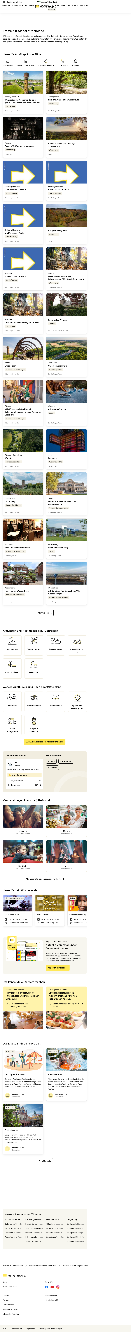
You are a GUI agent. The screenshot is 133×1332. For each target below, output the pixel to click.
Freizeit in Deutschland (13, 1265)
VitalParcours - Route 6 (15, 276)
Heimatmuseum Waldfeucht (17, 547)
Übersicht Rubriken (11, 1314)
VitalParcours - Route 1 (15, 233)
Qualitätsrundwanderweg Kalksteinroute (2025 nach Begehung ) (66, 277)
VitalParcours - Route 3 (15, 190)
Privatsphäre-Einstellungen (50, 1329)
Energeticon (10, 366)
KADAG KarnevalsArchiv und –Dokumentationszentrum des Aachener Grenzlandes (23, 412)
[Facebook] (47, 1287)
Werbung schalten (10, 1309)
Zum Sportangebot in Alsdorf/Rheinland (17, 1005)
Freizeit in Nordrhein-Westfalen (40, 1265)
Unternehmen (8, 1304)
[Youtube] (52, 1287)
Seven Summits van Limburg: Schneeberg (61, 145)
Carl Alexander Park (57, 366)
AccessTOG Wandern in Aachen (19, 146)
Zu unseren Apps (10, 1286)
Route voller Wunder (57, 320)
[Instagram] (58, 1287)
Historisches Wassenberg (17, 591)
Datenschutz (16, 1329)
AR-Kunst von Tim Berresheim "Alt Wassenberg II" (64, 592)
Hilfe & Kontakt (51, 1300)
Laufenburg (10, 501)
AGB (5, 1329)
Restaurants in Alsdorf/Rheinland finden (66, 1005)
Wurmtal (8, 458)
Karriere (6, 1300)
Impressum (30, 1329)
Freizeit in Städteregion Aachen (74, 1265)
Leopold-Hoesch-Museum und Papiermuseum (62, 502)
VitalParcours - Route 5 (58, 190)
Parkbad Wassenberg (58, 547)
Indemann (52, 458)
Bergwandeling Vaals (57, 230)
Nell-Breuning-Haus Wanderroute (63, 100)
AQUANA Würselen (57, 409)
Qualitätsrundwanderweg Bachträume (22, 322)
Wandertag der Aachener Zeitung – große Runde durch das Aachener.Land (23, 101)
